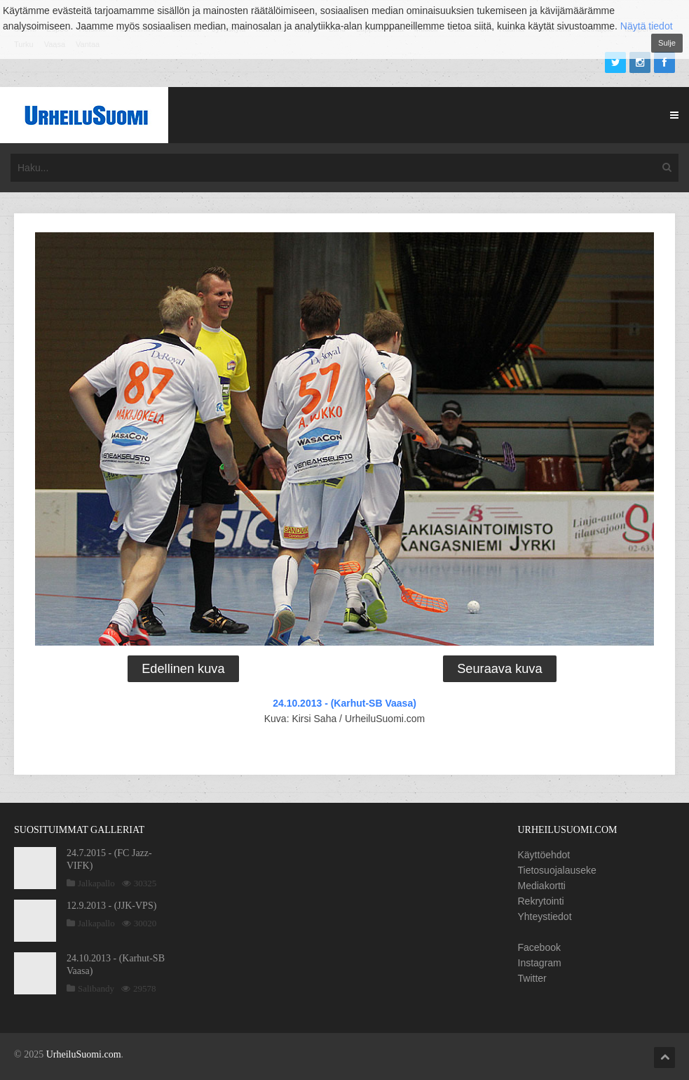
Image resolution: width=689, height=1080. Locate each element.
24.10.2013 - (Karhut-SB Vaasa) (344, 703)
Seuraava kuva (499, 669)
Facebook (539, 947)
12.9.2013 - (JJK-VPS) (111, 905)
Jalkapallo (96, 883)
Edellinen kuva (183, 669)
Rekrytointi (541, 901)
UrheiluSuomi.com (83, 1054)
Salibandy (96, 988)
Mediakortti (542, 885)
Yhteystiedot (545, 916)
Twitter (532, 978)
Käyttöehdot (544, 854)
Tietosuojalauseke (557, 870)
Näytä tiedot (646, 26)
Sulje (667, 43)
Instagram (539, 962)
